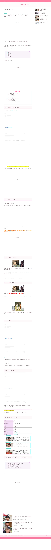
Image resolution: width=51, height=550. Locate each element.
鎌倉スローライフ (16, 434)
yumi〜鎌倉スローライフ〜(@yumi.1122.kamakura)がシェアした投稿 (14, 140)
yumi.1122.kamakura (17, 432)
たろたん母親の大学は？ (11, 95)
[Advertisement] (18, 30)
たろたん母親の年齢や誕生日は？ (13, 93)
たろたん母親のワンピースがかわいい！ (14, 98)
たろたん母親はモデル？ (11, 94)
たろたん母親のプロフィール (12, 100)
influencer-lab (25, 4)
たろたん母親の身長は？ (11, 99)
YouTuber (5, 13)
